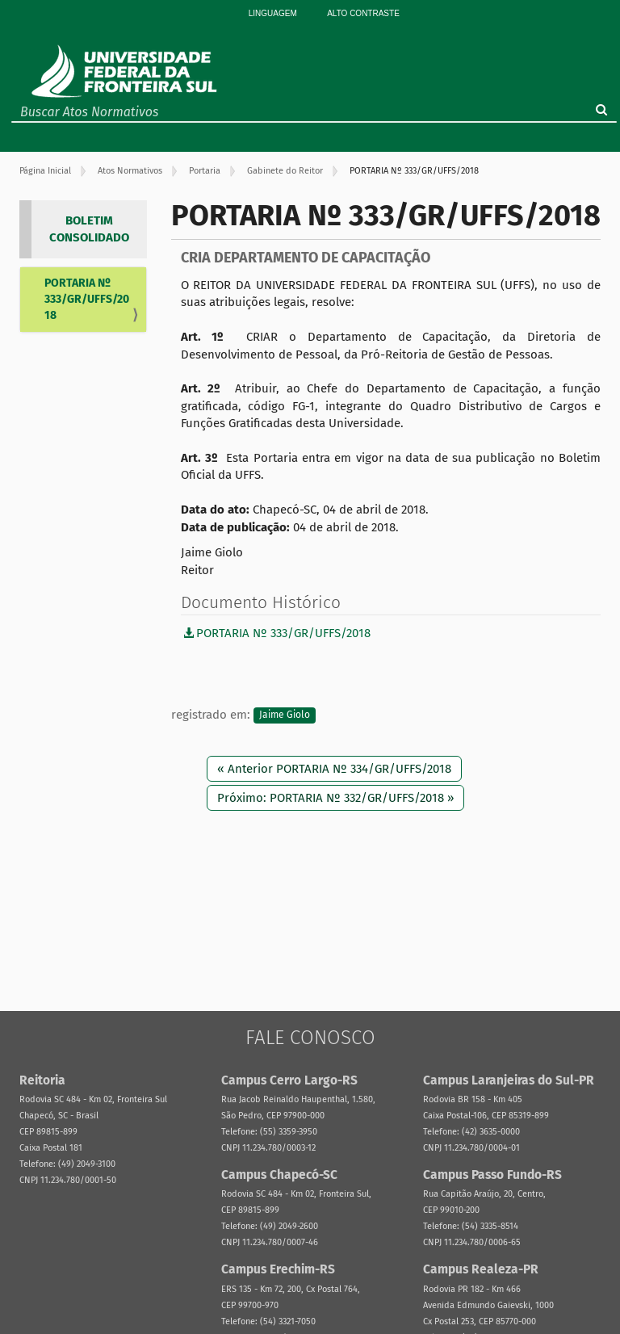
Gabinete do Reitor (285, 171)
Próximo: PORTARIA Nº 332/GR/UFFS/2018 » (335, 798)
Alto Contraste (363, 13)
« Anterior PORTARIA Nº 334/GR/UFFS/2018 (334, 768)
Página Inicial (45, 171)
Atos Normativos (130, 171)
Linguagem (273, 13)
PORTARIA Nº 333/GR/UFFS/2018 (86, 299)
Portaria (204, 171)
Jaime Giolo (284, 715)
